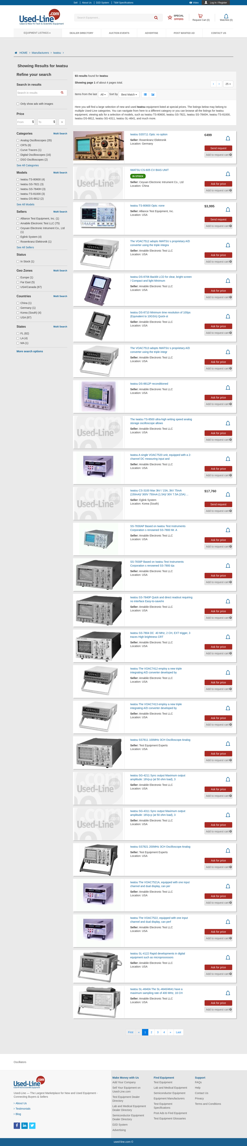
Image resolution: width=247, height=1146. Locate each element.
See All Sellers (25, 247)
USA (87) (24, 317)
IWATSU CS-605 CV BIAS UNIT (149, 170)
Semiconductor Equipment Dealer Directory (128, 1117)
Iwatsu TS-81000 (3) (31, 193)
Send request (218, 148)
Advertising (119, 1130)
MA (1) (22, 343)
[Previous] (139, 1032)
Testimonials (22, 1108)
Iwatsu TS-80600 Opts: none (147, 205)
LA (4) (22, 338)
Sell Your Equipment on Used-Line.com (127, 1089)
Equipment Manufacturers (169, 1098)
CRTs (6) (24, 145)
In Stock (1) (25, 261)
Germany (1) (26, 307)
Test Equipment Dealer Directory (126, 1098)
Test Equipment (163, 1082)
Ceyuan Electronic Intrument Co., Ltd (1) (41, 230)
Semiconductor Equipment (169, 1093)
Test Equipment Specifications (163, 1105)
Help (198, 1087)
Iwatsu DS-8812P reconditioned (149, 383)
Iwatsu (58, 52)
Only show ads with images (35, 103)
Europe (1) (25, 277)
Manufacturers (42, 52)
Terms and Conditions (208, 1103)
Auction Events (119, 33)
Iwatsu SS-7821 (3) (30, 184)
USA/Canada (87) (29, 287)
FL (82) (23, 333)
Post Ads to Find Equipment (170, 1113)
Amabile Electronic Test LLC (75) (38, 223)
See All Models (25, 204)
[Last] (179, 1032)
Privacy (199, 1098)
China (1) (24, 303)
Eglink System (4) (29, 236)
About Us (20, 1103)
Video (194, 2)
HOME (24, 52)
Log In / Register (218, 2)
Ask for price (218, 183)
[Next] (170, 1032)
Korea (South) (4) (29, 312)
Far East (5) (26, 282)
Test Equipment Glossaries (170, 1118)
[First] (131, 1032)
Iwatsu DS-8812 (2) (30, 198)
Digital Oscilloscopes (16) (34, 154)
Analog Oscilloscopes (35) (34, 140)
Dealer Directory (81, 33)
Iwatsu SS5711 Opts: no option (148, 134)
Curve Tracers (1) (29, 150)
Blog (17, 1114)
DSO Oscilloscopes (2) (32, 159)
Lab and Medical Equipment (170, 1087)
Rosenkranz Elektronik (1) (34, 241)
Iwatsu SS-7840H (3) (31, 189)
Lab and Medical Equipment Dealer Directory (129, 1108)
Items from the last (86, 94)
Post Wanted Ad (184, 33)
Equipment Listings (37, 33)
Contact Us (218, 33)
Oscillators (20, 1062)
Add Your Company (124, 1082)
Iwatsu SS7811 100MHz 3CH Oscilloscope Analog (160, 739)
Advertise (151, 33)
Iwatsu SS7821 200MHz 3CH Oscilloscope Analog (160, 846)
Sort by (113, 94)
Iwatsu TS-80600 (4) (31, 179)
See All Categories (28, 165)
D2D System (120, 1124)
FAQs (198, 1082)
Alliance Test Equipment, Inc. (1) (38, 218)
